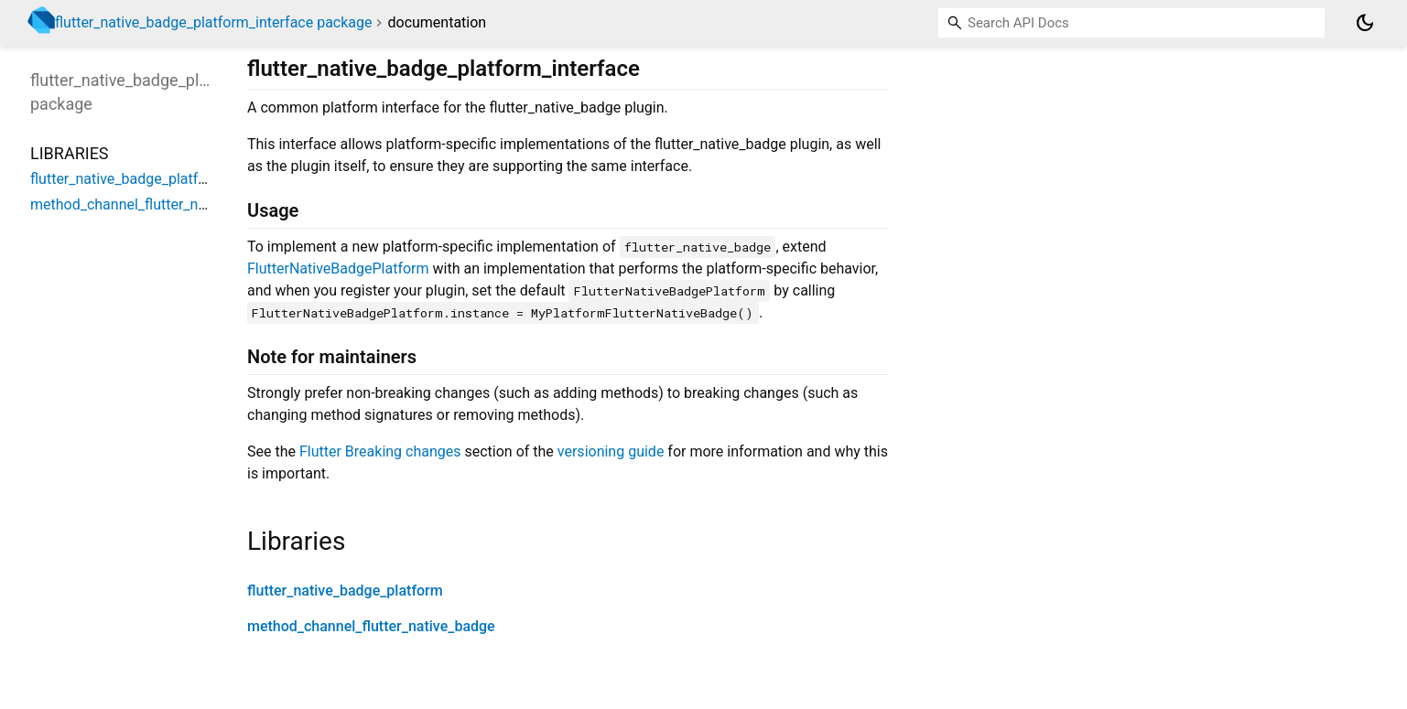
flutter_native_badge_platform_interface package (214, 22)
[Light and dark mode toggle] (1365, 23)
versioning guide (611, 451)
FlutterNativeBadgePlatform (338, 268)
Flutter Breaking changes (380, 451)
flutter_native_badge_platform (345, 590)
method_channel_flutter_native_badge (371, 626)
